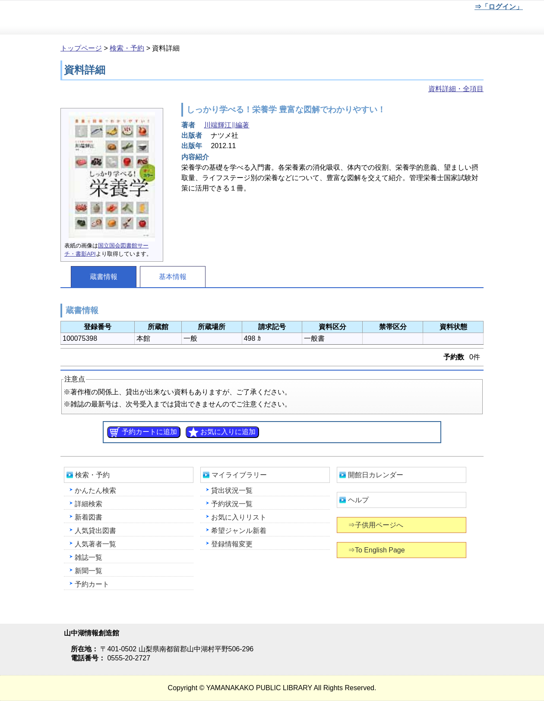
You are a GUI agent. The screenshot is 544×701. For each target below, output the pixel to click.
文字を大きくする (440, 8)
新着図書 (88, 517)
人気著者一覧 (95, 544)
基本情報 (173, 276)
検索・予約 (127, 48)
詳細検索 (88, 504)
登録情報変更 (232, 544)
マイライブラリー (239, 475)
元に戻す (412, 8)
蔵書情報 (103, 276)
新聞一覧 (88, 570)
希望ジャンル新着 (238, 530)
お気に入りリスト (238, 517)
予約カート (92, 584)
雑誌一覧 (88, 557)
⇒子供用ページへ (376, 525)
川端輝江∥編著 (226, 125)
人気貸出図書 (95, 530)
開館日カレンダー (375, 475)
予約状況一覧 (232, 504)
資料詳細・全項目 (456, 88)
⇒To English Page (377, 550)
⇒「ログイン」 (498, 6)
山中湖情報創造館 (104, 17)
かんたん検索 (95, 490)
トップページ (81, 48)
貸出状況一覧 (232, 490)
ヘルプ (358, 500)
